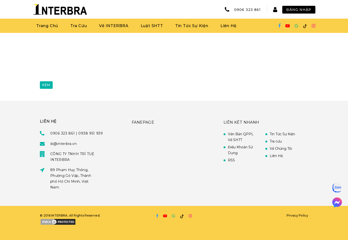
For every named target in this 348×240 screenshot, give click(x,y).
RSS (231, 160)
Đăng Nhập (298, 10)
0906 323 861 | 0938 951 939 (76, 133)
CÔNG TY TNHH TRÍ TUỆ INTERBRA (72, 157)
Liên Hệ (228, 25)
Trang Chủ (47, 25)
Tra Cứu (78, 25)
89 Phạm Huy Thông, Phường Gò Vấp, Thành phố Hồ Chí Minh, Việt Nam (70, 178)
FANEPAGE (143, 122)
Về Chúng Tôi (281, 148)
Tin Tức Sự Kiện (191, 25)
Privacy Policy (297, 215)
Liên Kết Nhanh (241, 122)
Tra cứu (276, 141)
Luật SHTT (152, 25)
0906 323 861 (247, 9)
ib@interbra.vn (63, 144)
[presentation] (76, 66)
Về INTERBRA (114, 25)
